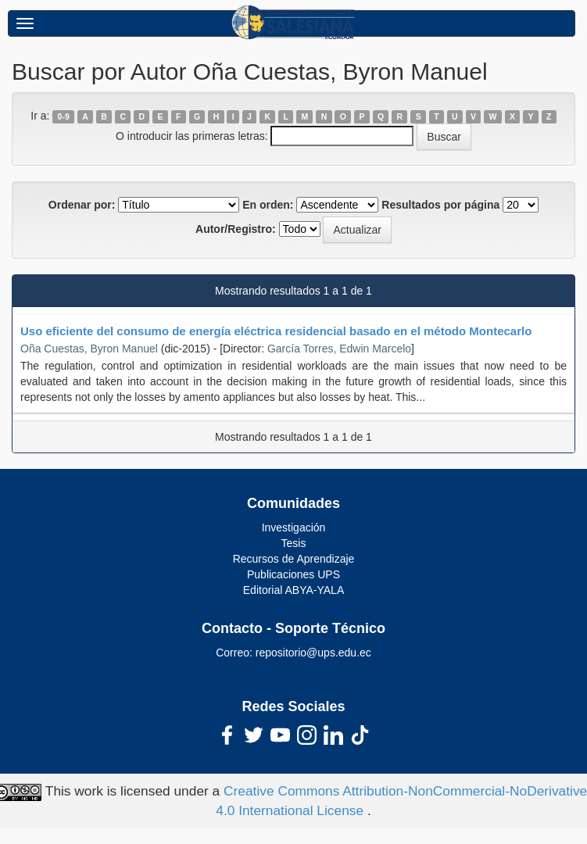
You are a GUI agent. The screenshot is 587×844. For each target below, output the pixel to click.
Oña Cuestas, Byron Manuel (89, 348)
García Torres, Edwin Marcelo (339, 348)
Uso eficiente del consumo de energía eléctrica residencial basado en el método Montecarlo (276, 331)
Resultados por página (440, 204)
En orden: (267, 204)
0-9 (64, 116)
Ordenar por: (82, 204)
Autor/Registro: (235, 229)
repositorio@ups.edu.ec (313, 652)
